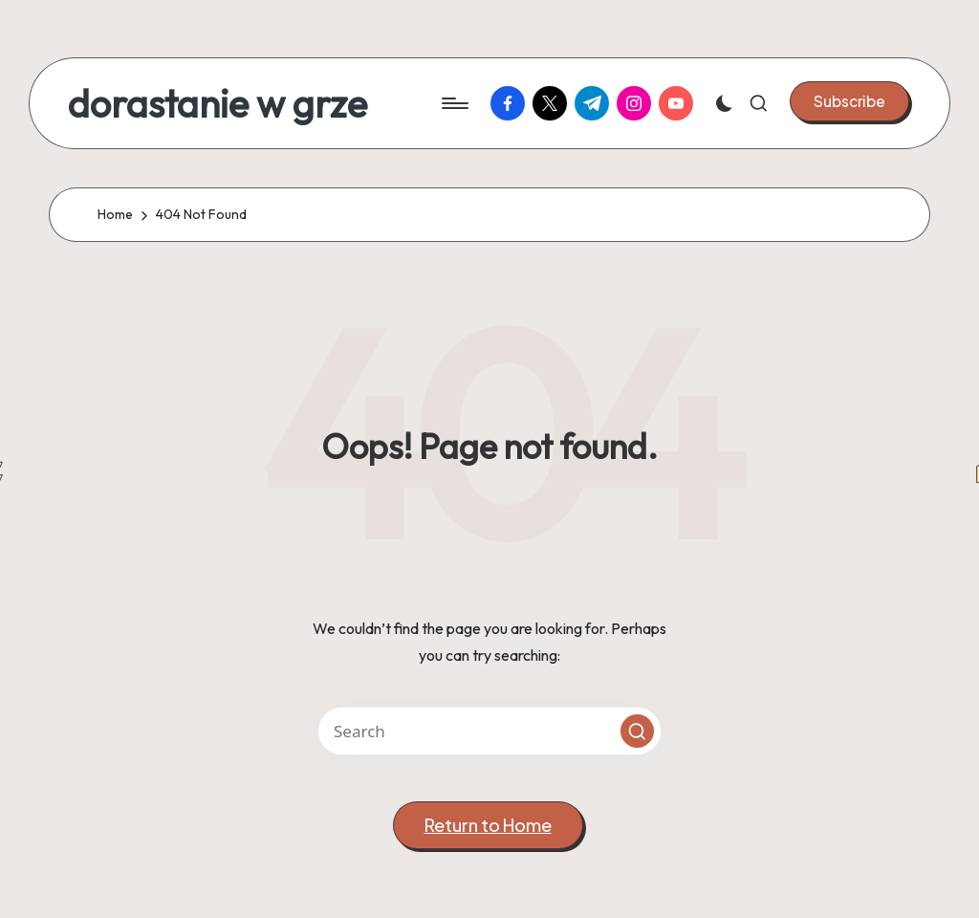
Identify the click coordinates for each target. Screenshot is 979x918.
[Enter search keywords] (489, 731)
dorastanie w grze (217, 103)
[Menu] (454, 103)
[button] (849, 101)
